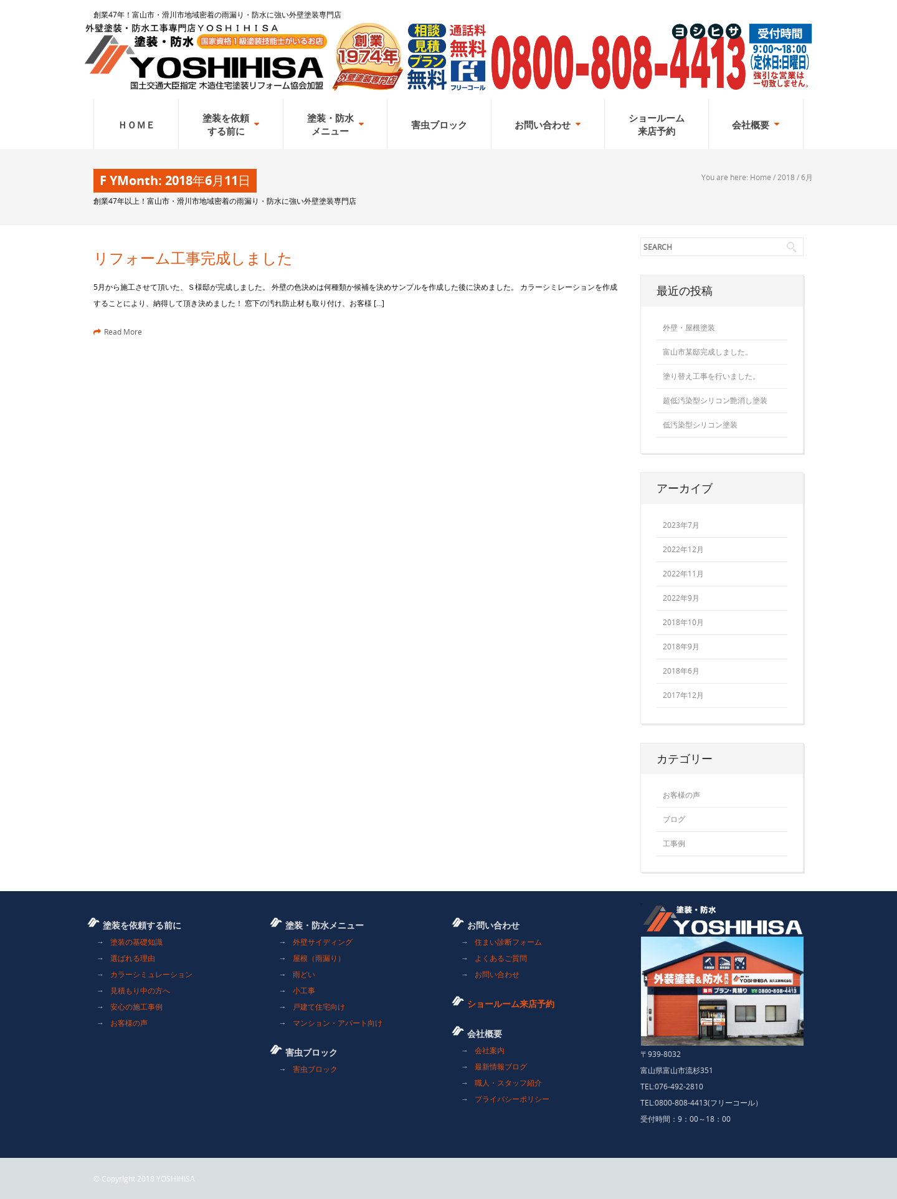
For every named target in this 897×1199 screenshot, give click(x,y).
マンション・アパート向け (337, 1023)
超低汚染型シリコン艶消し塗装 (715, 400)
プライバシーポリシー (512, 1099)
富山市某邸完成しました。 (707, 351)
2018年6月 (681, 671)
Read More (117, 332)
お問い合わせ (497, 974)
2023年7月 (681, 525)
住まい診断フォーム (508, 942)
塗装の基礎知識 (136, 942)
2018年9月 (681, 646)
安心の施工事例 (136, 1006)
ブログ (674, 819)
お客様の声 (681, 795)
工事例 (674, 843)
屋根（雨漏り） (319, 958)
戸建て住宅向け (319, 1006)
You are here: (725, 177)
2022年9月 (681, 598)
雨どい (304, 974)
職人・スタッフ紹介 (508, 1082)
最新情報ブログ (501, 1066)
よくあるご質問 (501, 958)
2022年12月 (683, 549)
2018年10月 (683, 622)
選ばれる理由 (132, 958)
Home (760, 177)
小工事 (304, 990)
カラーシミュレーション (151, 974)
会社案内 (490, 1050)
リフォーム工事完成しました (193, 258)
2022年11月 (683, 573)
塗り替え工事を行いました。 (711, 376)
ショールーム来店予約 (510, 1004)
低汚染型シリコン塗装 (700, 424)
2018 (786, 177)
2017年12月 (683, 695)
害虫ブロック (315, 1069)
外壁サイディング (323, 942)
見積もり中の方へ (140, 990)
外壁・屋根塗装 (689, 327)
